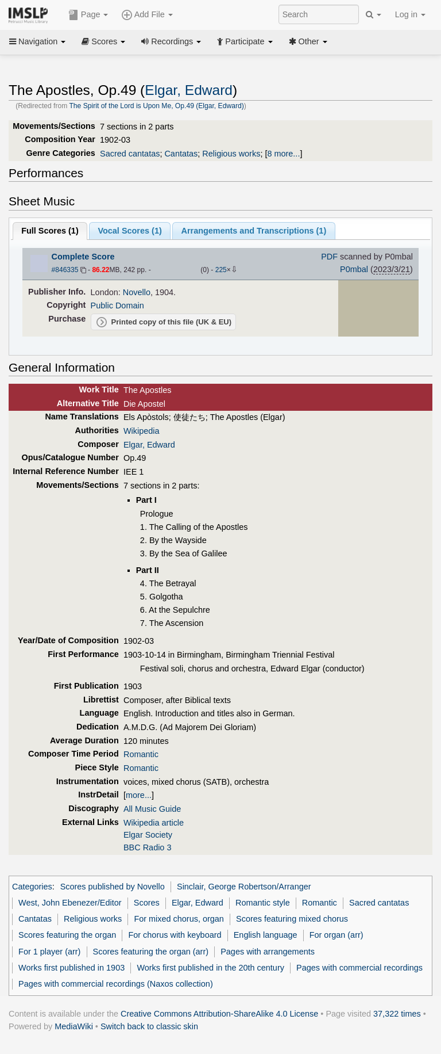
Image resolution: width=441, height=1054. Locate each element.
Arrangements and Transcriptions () (253, 230)
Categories (32, 886)
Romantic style (262, 902)
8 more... (283, 153)
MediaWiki (74, 1026)
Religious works (231, 153)
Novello (136, 292)
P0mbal (354, 269)
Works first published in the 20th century (210, 967)
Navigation (37, 41)
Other (308, 41)
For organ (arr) (336, 935)
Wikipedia (141, 431)
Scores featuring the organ (67, 935)
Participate (244, 41)
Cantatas (181, 153)
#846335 (65, 270)
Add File (147, 15)
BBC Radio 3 (147, 847)
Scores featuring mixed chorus (292, 918)
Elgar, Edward (189, 90)
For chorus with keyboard (174, 935)
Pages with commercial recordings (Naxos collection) (115, 983)
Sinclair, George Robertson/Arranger (244, 886)
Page (88, 15)
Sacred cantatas (130, 153)
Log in (410, 14)
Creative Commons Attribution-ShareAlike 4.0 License (219, 1013)
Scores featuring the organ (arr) (150, 951)
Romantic (140, 754)
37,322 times (397, 1013)
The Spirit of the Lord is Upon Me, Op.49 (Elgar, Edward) (156, 106)
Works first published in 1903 (71, 967)
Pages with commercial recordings (359, 967)
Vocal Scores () (129, 230)
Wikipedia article (153, 822)
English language (265, 935)
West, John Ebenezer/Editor (70, 902)
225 (221, 270)
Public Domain (117, 305)
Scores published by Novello (112, 886)
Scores (103, 41)
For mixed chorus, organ (178, 918)
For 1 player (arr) (49, 951)
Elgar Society (147, 834)
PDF (329, 256)
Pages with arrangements (267, 951)
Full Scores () (50, 230)
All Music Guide (152, 809)
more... (139, 795)
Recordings (171, 41)
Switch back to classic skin (149, 1026)
